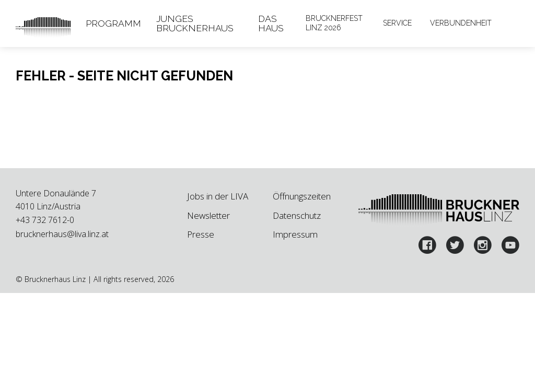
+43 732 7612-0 (45, 220)
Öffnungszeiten (302, 196)
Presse (200, 234)
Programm (113, 23)
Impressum (295, 234)
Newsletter (208, 215)
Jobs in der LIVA (217, 196)
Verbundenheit (461, 23)
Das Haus (271, 23)
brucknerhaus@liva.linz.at (62, 234)
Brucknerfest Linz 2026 (334, 23)
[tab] (113, 23)
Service (397, 23)
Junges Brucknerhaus (195, 23)
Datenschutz (297, 215)
